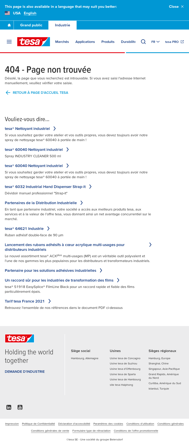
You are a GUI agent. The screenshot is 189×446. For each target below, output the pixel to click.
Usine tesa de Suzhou (123, 363)
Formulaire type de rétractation (91, 430)
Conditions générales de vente (50, 430)
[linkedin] (9, 408)
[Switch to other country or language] (155, 42)
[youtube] (20, 408)
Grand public (31, 25)
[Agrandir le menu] (9, 41)
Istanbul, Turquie (159, 388)
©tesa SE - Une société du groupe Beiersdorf (94, 439)
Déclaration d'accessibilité (74, 423)
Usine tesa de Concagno (125, 358)
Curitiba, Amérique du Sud (165, 383)
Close (176, 6)
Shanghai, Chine (159, 363)
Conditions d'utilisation (140, 423)
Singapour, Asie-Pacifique (164, 368)
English (30, 13)
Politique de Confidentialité (38, 423)
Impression (12, 423)
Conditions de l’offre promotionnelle (136, 430)
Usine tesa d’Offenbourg (125, 368)
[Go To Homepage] (9, 25)
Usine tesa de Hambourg (125, 379)
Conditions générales (170, 423)
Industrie (62, 25)
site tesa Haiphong (121, 384)
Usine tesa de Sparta (123, 374)
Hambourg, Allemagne (84, 358)
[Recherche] (143, 42)
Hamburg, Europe (159, 358)
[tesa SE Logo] (33, 42)
